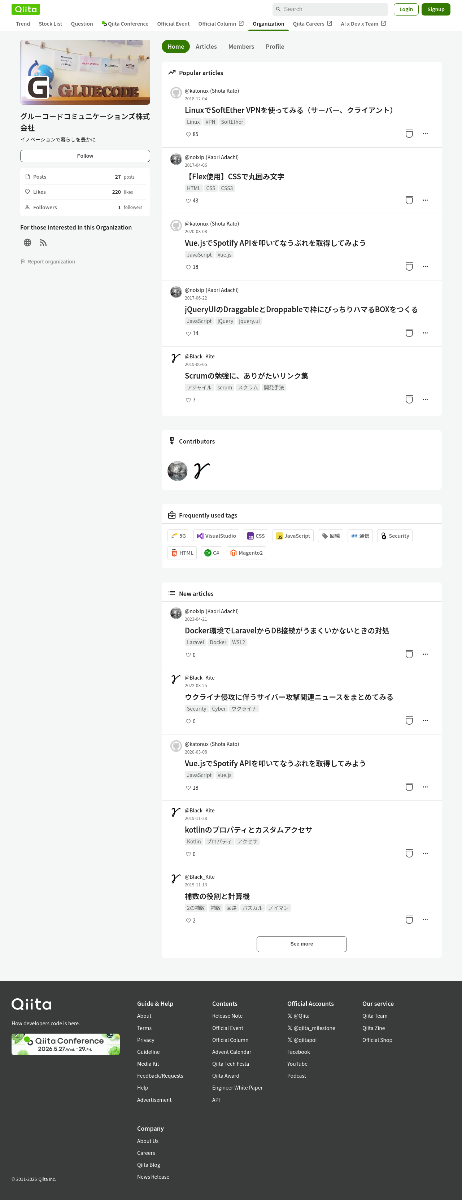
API (216, 1099)
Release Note (227, 1015)
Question (82, 23)
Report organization (47, 262)
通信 (360, 536)
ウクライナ (244, 708)
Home (175, 46)
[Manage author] (425, 133)
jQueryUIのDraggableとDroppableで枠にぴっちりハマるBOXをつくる (301, 309)
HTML (194, 188)
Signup (436, 9)
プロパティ (219, 841)
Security (394, 536)
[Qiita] (26, 9)
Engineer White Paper (237, 1087)
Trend (23, 23)
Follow (85, 156)
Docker (218, 642)
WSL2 (238, 642)
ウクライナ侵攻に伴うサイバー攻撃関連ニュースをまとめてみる (289, 697)
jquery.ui (249, 320)
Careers (146, 1152)
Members (241, 46)
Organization (268, 23)
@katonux (212, 90)
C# (211, 553)
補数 (216, 907)
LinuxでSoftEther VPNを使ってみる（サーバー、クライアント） (291, 110)
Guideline (148, 1051)
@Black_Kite (200, 356)
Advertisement (154, 1099)
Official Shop (377, 1039)
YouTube (297, 1063)
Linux (193, 121)
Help (142, 1087)
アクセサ (247, 841)
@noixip (212, 157)
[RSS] (43, 242)
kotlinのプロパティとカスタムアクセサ (249, 830)
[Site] (27, 242)
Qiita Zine (373, 1027)
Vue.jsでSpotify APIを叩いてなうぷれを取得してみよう (275, 243)
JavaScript (199, 254)
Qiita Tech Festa (230, 1063)
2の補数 (196, 907)
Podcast (296, 1075)
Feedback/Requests (160, 1075)
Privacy (145, 1039)
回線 (330, 536)
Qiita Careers (312, 23)
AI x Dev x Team (364, 23)
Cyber (219, 708)
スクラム (248, 387)
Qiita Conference (125, 23)
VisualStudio (216, 536)
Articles (206, 46)
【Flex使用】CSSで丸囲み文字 (234, 176)
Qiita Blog (148, 1164)
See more (301, 944)
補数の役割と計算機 (217, 896)
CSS (210, 188)
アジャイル (199, 387)
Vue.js (224, 254)
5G (178, 536)
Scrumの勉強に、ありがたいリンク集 (246, 376)
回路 (232, 907)
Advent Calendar (231, 1051)
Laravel (195, 642)
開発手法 (274, 387)
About (144, 1015)
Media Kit (148, 1063)
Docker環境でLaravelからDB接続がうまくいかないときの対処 (287, 630)
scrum (225, 387)
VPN (210, 121)
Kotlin (194, 841)
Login (406, 9)
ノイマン (279, 907)
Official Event (173, 23)
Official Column (221, 23)
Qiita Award (225, 1075)
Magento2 (246, 553)
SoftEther (232, 121)
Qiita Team (375, 1015)
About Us (147, 1140)
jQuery (226, 320)
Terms (144, 1027)
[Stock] (409, 133)
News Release (153, 1176)
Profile (275, 46)
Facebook (298, 1051)
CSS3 (227, 188)
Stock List (50, 23)
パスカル (253, 907)
